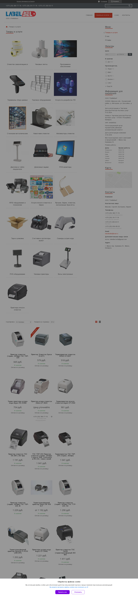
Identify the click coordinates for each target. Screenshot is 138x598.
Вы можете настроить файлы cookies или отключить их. (68, 587)
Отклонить (78, 592)
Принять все (62, 592)
